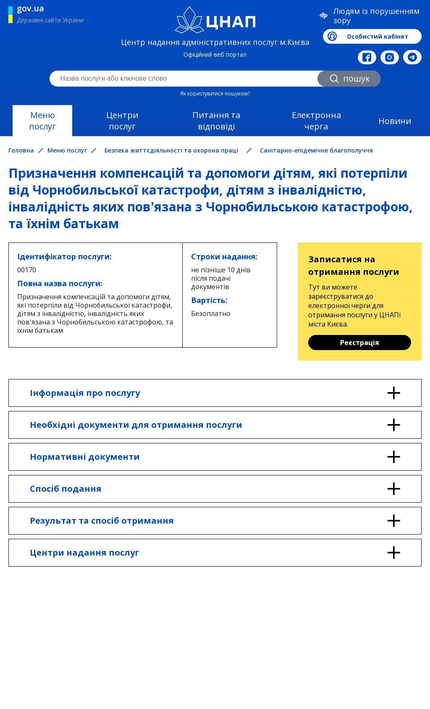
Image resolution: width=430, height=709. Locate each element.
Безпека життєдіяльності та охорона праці (171, 150)
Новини (394, 121)
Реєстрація (359, 342)
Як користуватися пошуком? (215, 93)
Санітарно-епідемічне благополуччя (316, 150)
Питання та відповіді (216, 120)
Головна (21, 150)
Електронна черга (316, 120)
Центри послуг (122, 120)
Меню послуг (42, 120)
